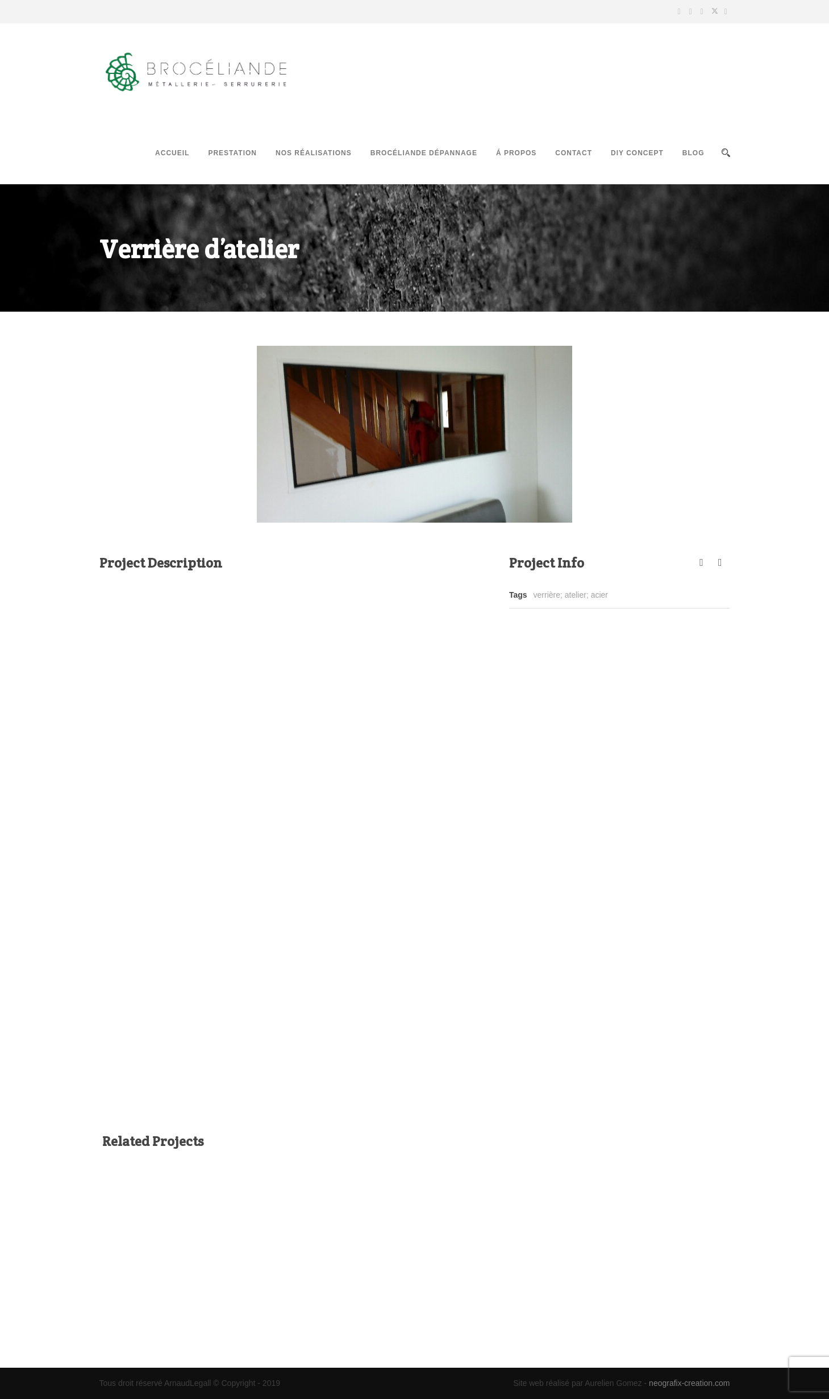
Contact (573, 153)
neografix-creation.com (689, 1383)
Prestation (232, 153)
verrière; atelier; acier (571, 594)
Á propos (516, 153)
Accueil (172, 153)
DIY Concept (637, 153)
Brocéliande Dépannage (423, 153)
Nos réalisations (314, 153)
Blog (693, 153)
